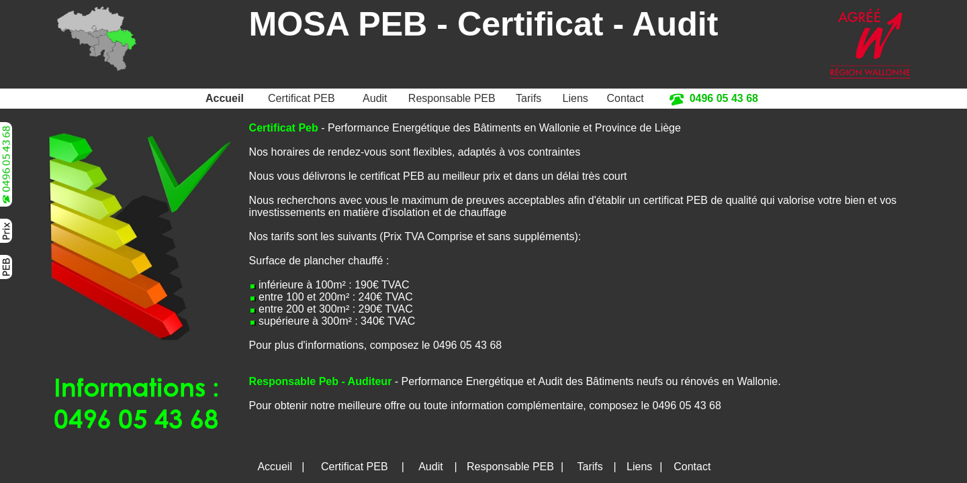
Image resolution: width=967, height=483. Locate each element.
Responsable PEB (452, 98)
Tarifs (528, 98)
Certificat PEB (301, 98)
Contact (625, 98)
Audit (375, 98)
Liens (575, 98)
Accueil (224, 98)
